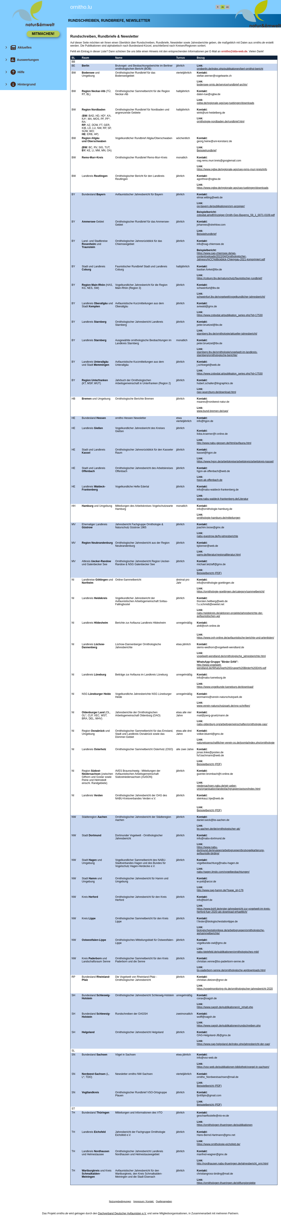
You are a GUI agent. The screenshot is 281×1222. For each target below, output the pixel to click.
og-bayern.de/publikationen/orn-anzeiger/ (221, 206)
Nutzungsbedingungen (120, 1201)
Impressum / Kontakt (143, 1201)
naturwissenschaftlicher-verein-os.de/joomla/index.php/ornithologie (235, 742)
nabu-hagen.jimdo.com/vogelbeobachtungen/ (223, 871)
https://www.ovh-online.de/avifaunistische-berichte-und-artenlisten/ (235, 637)
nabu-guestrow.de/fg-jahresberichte (217, 536)
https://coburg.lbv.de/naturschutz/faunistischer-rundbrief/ (229, 278)
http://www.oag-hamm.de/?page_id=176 (220, 890)
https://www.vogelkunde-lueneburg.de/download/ (225, 686)
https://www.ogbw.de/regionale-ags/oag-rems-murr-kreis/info (232, 169)
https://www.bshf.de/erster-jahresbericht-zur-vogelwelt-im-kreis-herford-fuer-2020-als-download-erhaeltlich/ (233, 910)
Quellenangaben (164, 1201)
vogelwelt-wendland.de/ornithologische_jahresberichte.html (231, 656)
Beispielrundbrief (206, 150)
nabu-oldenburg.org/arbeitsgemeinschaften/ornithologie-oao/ (232, 724)
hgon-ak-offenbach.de (209, 480)
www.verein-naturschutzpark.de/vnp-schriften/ (223, 705)
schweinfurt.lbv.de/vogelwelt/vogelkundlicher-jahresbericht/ (231, 296)
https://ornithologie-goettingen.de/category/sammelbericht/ (231, 591)
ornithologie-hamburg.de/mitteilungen (218, 517)
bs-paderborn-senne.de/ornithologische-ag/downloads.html (231, 970)
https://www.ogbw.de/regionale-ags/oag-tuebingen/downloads (232, 187)
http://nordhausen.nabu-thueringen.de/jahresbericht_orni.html (232, 1163)
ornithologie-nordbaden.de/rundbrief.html (220, 121)
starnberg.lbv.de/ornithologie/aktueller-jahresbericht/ (227, 333)
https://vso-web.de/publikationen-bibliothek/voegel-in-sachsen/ (233, 1066)
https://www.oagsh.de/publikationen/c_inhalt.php (225, 1007)
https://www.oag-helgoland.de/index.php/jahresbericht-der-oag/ (233, 1044)
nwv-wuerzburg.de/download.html (216, 392)
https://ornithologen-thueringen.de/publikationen (224, 1124)
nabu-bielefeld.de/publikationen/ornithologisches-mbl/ (228, 951)
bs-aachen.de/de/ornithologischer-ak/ (218, 828)
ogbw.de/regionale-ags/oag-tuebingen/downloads (225, 103)
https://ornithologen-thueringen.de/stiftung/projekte (226, 1182)
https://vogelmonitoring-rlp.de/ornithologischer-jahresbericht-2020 (235, 988)
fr (217, 7)
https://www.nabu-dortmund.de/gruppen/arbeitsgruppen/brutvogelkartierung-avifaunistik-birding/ (230, 850)
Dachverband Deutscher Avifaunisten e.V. (122, 1213)
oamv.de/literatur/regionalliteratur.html (219, 554)
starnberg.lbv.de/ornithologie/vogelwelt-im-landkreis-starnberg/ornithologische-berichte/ (227, 354)
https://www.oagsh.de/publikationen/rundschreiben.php (229, 1025)
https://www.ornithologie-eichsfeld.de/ (218, 1144)
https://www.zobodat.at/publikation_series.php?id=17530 (230, 315)
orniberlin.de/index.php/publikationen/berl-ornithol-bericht (230, 68)
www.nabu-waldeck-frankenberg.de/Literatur (222, 498)
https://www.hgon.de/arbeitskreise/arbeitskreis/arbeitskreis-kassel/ (235, 461)
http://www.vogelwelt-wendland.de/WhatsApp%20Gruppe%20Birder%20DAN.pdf (231, 666)
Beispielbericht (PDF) (209, 573)
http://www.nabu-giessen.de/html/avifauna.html (224, 443)
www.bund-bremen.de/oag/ (212, 411)
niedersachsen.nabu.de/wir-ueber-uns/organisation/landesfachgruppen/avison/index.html (228, 787)
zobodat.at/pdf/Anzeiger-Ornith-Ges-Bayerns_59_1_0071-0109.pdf (236, 215)
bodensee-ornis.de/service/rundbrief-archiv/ (222, 84)
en (227, 7)
